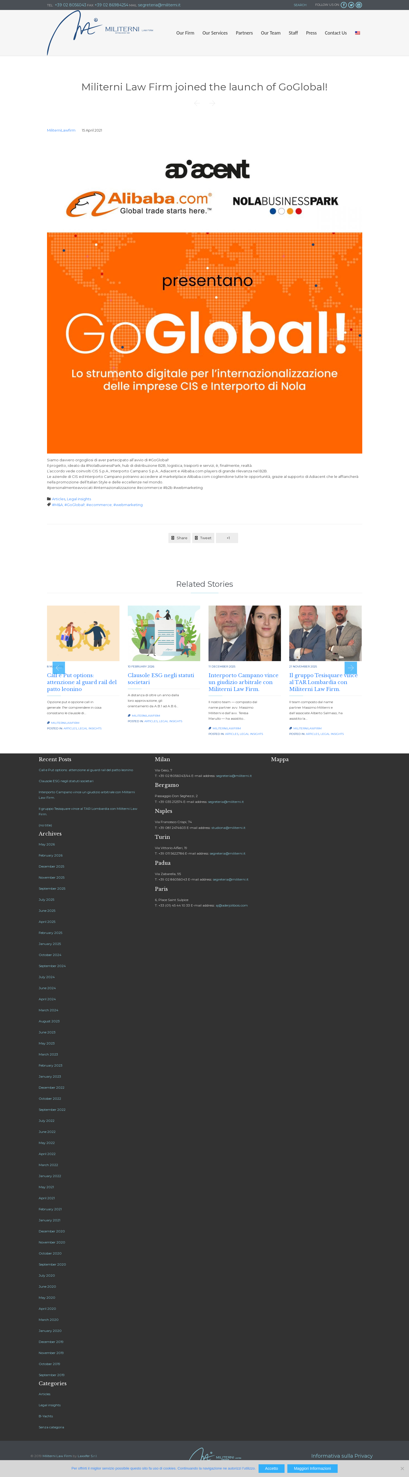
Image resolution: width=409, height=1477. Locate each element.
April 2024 (47, 999)
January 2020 (50, 1331)
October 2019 (49, 1364)
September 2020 (52, 1264)
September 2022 (52, 1109)
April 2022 (47, 1154)
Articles (58, 499)
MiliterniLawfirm (61, 130)
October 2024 (50, 955)
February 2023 (50, 1065)
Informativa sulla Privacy (342, 1456)
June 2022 (47, 1132)
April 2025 (47, 922)
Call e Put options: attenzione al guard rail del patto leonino (82, 682)
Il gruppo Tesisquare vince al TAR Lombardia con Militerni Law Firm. (323, 682)
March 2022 (48, 1165)
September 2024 (52, 966)
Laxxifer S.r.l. (87, 1456)
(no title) (45, 825)
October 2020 (50, 1253)
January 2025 (50, 944)
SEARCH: (300, 5)
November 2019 (51, 1353)
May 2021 (46, 1187)
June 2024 (47, 988)
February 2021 (50, 1209)
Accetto (271, 1468)
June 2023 (47, 1032)
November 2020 (52, 1242)
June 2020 (47, 1286)
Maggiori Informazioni (312, 1468)
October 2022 (50, 1098)
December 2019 (51, 1342)
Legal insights (79, 499)
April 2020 (47, 1308)
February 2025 (50, 933)
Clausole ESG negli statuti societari (66, 781)
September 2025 (52, 888)
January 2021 (49, 1220)
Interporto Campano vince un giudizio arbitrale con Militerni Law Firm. (243, 682)
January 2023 (50, 1076)
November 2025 (51, 877)
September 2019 (52, 1375)
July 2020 (47, 1275)
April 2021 (47, 1198)
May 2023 (47, 1043)
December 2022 (51, 1087)
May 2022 (47, 1143)
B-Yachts (46, 1416)
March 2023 (48, 1054)
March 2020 (49, 1320)
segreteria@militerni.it (234, 776)
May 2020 (47, 1297)
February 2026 (50, 855)
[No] (402, 1468)
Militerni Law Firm (57, 1456)
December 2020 (52, 1231)
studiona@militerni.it (229, 828)
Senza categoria (51, 1427)
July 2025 (46, 899)
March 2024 (48, 1010)
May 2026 (47, 844)
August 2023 (49, 1021)
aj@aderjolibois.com (232, 905)
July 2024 (47, 977)
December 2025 (51, 866)
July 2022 (46, 1121)
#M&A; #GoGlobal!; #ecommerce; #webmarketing (97, 504)
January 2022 (50, 1176)
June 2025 (47, 910)
